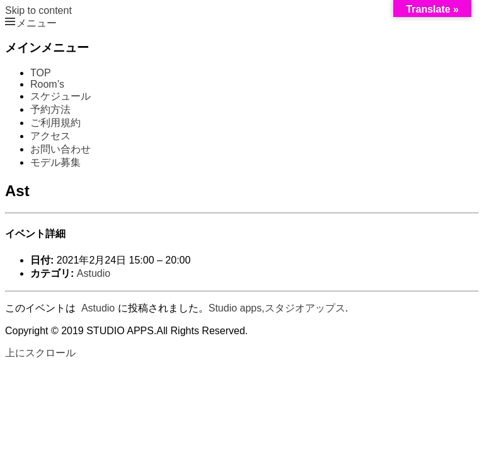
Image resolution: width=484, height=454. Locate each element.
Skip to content (38, 10)
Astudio (93, 273)
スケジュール (60, 96)
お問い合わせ (60, 149)
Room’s (47, 84)
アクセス (50, 136)
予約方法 (50, 109)
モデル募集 (55, 162)
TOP (40, 72)
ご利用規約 (55, 122)
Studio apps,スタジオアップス (277, 308)
